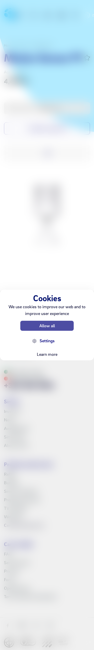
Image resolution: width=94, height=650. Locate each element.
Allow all (47, 325)
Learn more (47, 354)
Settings (47, 340)
